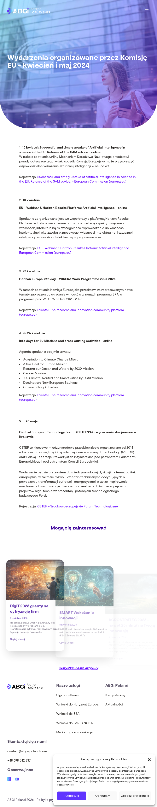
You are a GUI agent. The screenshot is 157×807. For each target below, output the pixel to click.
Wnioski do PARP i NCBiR (74, 723)
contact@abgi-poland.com (27, 751)
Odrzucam (102, 795)
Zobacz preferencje (135, 795)
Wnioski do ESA (67, 714)
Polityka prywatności (52, 800)
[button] (149, 760)
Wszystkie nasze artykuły (78, 668)
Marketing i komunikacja (74, 732)
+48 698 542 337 (19, 760)
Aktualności (114, 704)
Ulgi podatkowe (67, 695)
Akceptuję (72, 795)
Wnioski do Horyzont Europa (77, 704)
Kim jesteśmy (115, 695)
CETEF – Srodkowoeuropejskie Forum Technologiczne (77, 506)
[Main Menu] (147, 10)
